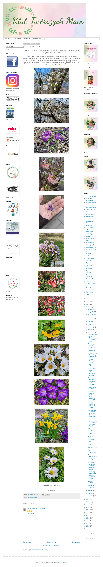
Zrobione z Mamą (91, 283)
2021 (88, 504)
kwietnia (90, 332)
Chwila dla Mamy (32, 497)
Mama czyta (89, 234)
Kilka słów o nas (26, 38)
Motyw (88, 236)
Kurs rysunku (90, 227)
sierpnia (90, 321)
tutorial (88, 290)
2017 (88, 515)
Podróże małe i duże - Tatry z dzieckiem (92, 355)
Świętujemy (89, 292)
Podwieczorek (90, 242)
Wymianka (89, 263)
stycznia (90, 496)
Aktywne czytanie (91, 196)
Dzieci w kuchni (90, 214)
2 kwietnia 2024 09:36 (38, 508)
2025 (88, 304)
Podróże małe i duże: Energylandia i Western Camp (92, 338)
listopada (91, 312)
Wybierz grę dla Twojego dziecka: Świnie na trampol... (92, 475)
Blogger (64, 562)
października (92, 314)
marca (90, 490)
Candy (88, 205)
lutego (90, 493)
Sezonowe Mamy (91, 249)
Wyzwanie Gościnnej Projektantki (89, 267)
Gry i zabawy (90, 216)
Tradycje (88, 256)
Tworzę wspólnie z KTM (38, 38)
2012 (88, 528)
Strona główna (8, 38)
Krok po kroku (90, 225)
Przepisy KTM (90, 245)
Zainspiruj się (90, 281)
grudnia (90, 309)
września (91, 319)
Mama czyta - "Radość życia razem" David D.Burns (92, 381)
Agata (29, 508)
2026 (88, 301)
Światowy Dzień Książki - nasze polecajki (91, 363)
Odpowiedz (30, 513)
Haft (87, 219)
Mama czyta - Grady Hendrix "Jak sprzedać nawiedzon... (92, 347)
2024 (88, 307)
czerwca (90, 327)
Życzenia (88, 294)
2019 (88, 510)
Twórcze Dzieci (90, 258)
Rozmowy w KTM (91, 247)
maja (89, 329)
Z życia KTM (89, 279)
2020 (88, 507)
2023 (88, 499)
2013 (88, 526)
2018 (88, 512)
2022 (88, 502)
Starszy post (76, 542)
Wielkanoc (89, 260)
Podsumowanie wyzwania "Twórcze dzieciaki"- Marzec (92, 466)
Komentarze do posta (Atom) (39, 550)
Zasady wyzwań (17, 38)
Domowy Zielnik (91, 212)
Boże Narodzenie (91, 202)
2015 (88, 520)
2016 (88, 518)
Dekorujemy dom (91, 209)
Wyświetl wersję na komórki (51, 545)
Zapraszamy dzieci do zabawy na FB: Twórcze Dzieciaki (92, 372)
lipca (89, 324)
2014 (88, 523)
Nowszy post (27, 542)
